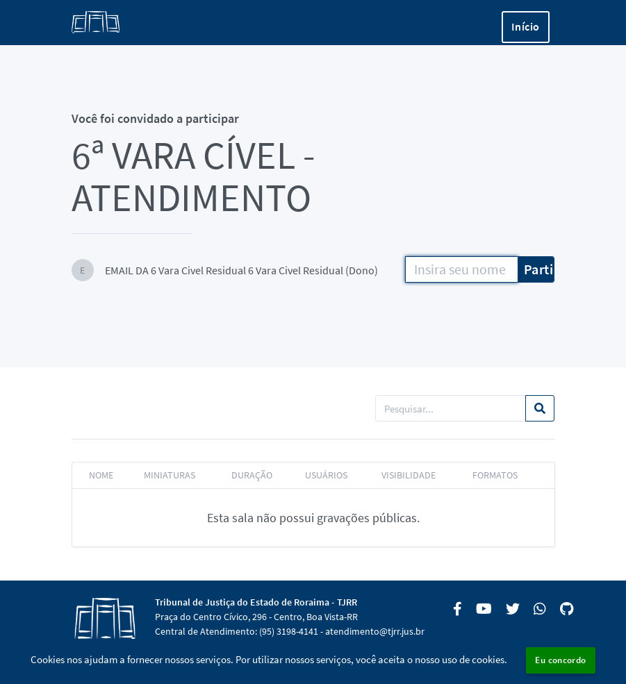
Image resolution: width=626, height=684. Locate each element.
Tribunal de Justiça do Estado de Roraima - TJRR (256, 602)
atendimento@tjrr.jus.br (375, 631)
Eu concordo (560, 660)
